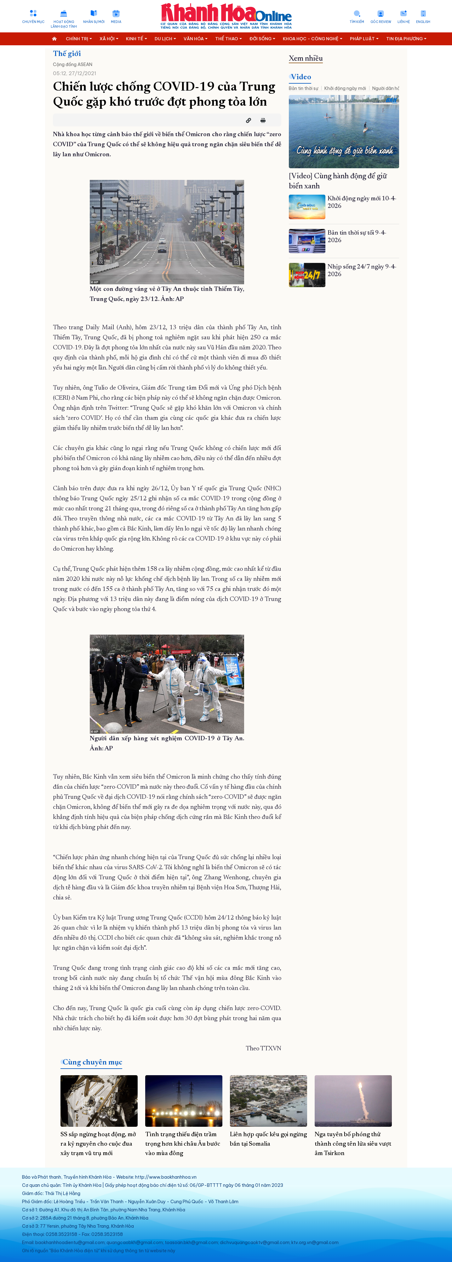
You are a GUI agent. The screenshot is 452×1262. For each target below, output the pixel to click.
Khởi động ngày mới (345, 88)
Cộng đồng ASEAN (72, 64)
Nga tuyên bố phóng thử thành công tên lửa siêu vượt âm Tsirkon (353, 1144)
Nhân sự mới (94, 22)
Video (301, 77)
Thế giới (67, 54)
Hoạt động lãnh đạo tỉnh (64, 24)
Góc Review (380, 22)
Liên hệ (404, 22)
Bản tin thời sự (303, 88)
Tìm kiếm (357, 22)
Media (116, 22)
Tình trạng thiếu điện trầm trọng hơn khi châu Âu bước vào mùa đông (182, 1144)
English (423, 22)
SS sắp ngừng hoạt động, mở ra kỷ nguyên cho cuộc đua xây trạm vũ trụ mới (98, 1144)
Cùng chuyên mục (92, 1062)
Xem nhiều (306, 59)
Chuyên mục (33, 22)
